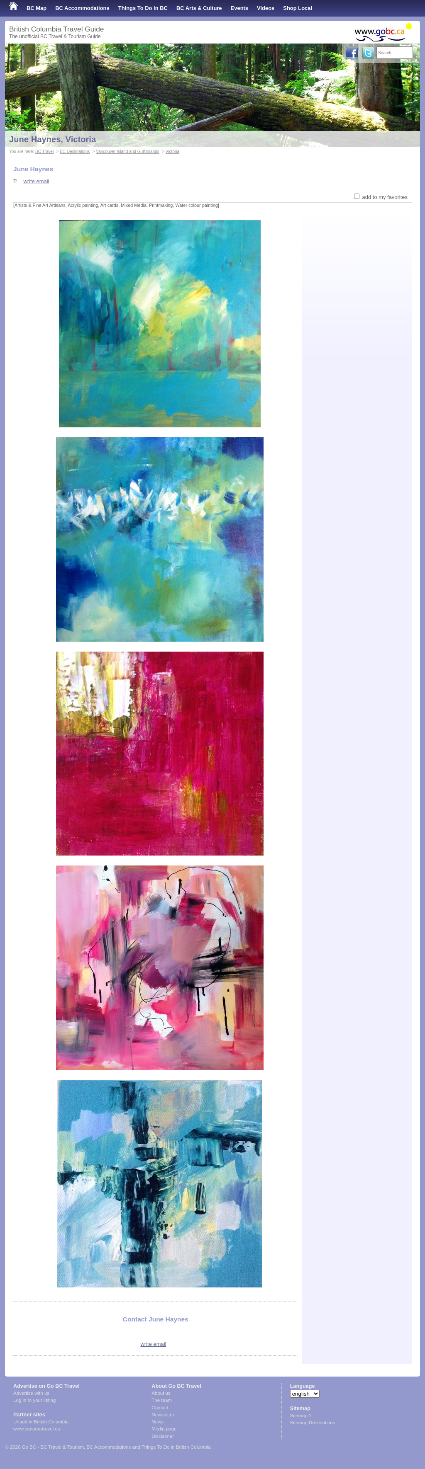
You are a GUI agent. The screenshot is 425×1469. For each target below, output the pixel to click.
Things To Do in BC (143, 8)
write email (36, 181)
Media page (163, 1428)
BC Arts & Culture (199, 8)
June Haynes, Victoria (52, 139)
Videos (265, 8)
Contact (159, 1407)
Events (239, 8)
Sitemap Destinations (312, 1422)
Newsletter (162, 1414)
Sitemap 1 (301, 1415)
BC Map (36, 8)
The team (161, 1400)
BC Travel (44, 151)
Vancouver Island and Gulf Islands (127, 151)
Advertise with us (31, 1393)
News (157, 1421)
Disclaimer (162, 1436)
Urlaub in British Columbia (40, 1421)
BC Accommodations (82, 8)
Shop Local (297, 8)
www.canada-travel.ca (36, 1428)
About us (160, 1393)
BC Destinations (75, 151)
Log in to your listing (34, 1400)
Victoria (172, 151)
